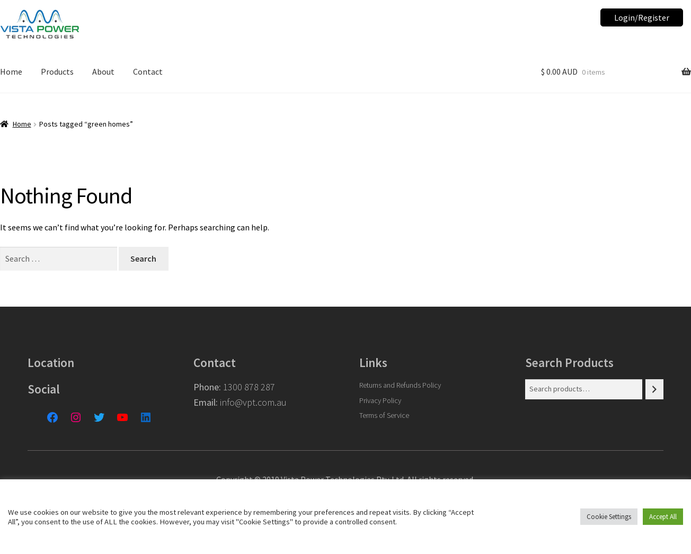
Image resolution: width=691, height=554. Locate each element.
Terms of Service (384, 415)
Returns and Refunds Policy (400, 385)
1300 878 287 (249, 387)
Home (22, 124)
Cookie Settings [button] (609, 516)
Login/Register (641, 17)
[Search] (654, 389)
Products (57, 71)
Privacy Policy (380, 400)
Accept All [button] (663, 516)
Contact (148, 71)
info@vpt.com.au (253, 402)
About (103, 71)
